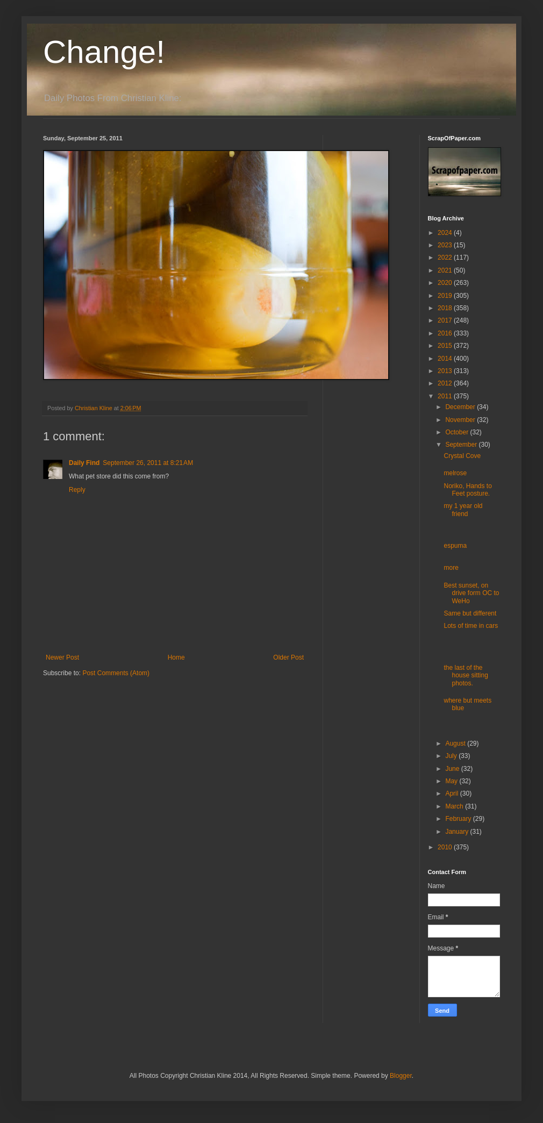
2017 (446, 320)
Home (176, 657)
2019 (446, 295)
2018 (446, 308)
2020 (446, 283)
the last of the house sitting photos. (466, 675)
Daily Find (84, 463)
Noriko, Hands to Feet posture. (467, 489)
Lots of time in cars (471, 626)
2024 (446, 233)
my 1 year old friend (463, 509)
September (461, 444)
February (459, 818)
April (452, 793)
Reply (77, 489)
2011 (446, 396)
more (451, 567)
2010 (446, 847)
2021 (446, 270)
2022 (446, 257)
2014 (446, 358)
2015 (446, 345)
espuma (455, 545)
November (461, 420)
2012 (446, 383)
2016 (446, 333)
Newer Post (62, 657)
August (456, 743)
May (452, 781)
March (455, 806)
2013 (446, 371)
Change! (104, 52)
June (453, 768)
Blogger (401, 1075)
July (452, 756)
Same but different (470, 613)
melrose (455, 473)
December (461, 407)
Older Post (288, 657)
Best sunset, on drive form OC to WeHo (471, 593)
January (457, 831)
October (457, 432)
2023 (446, 245)
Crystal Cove (462, 456)
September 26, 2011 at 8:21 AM (148, 463)
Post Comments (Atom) (115, 673)
